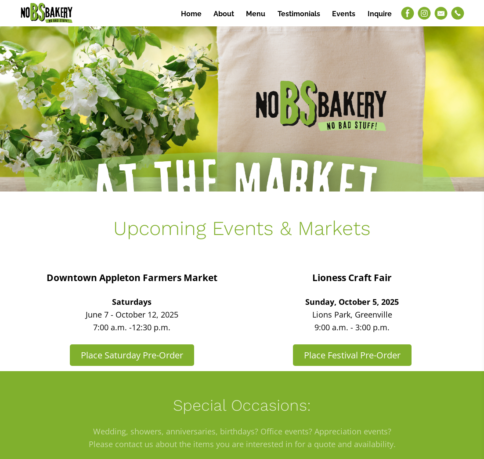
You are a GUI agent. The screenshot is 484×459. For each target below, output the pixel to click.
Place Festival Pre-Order (352, 355)
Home (191, 14)
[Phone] (457, 13)
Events (343, 14)
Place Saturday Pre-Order (132, 355)
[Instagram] (424, 13)
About (223, 14)
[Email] (441, 13)
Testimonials (299, 14)
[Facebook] (407, 13)
